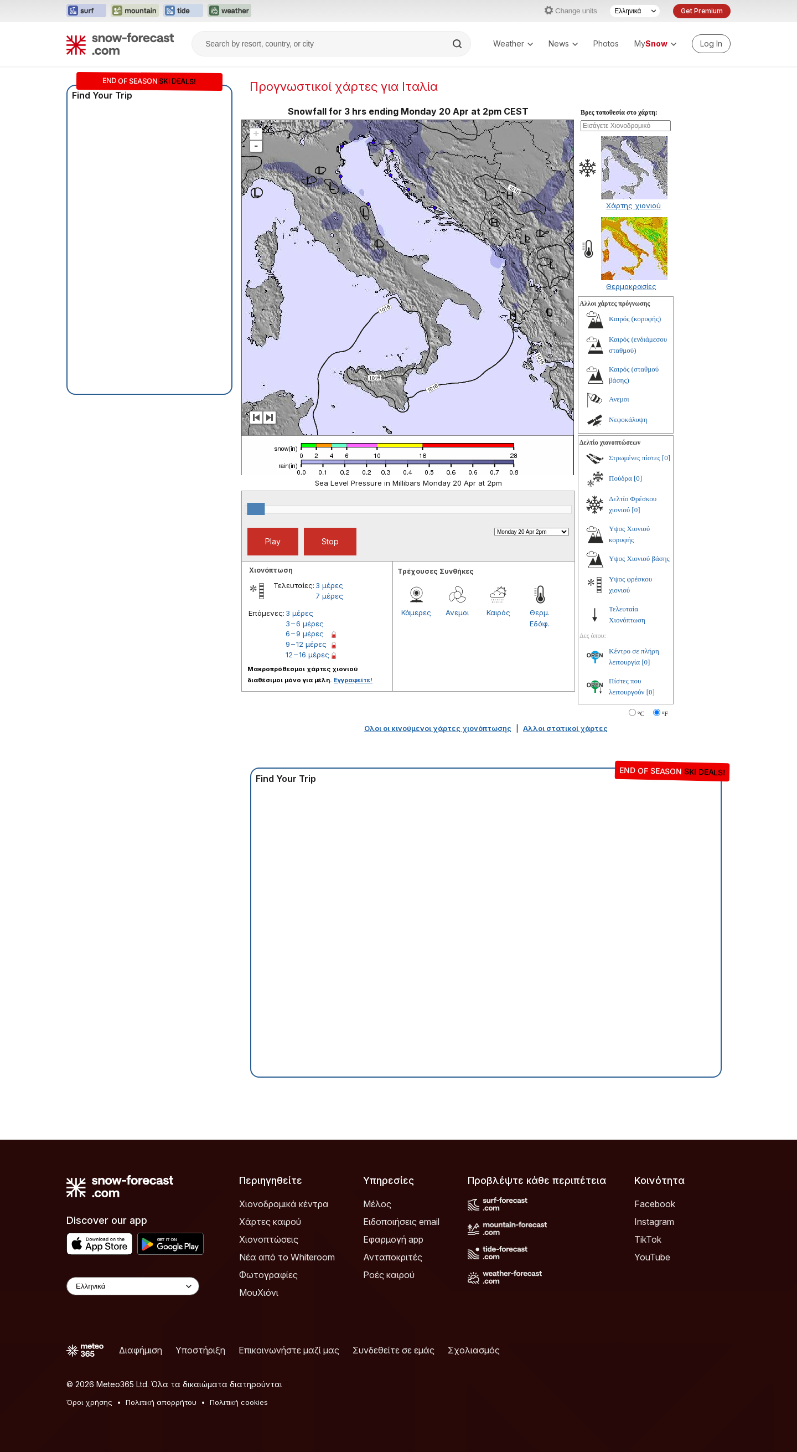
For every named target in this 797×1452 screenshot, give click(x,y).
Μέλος (377, 1203)
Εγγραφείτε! (353, 680)
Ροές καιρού (389, 1274)
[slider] (256, 509)
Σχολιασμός (474, 1350)
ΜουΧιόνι (258, 1292)
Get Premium (702, 11)
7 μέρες (329, 595)
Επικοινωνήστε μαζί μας (289, 1350)
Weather (513, 43)
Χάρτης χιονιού (633, 205)
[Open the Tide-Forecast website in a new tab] (183, 11)
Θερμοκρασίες (631, 286)
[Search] (458, 44)
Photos (606, 43)
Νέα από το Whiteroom (287, 1257)
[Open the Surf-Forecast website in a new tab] (86, 11)
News (563, 43)
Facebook (654, 1203)
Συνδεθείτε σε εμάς (393, 1350)
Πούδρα (620, 478)
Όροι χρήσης (89, 1402)
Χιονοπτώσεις (268, 1239)
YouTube (652, 1257)
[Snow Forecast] (120, 44)
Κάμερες (416, 612)
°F (665, 714)
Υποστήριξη (200, 1350)
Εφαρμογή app (393, 1239)
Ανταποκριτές (392, 1257)
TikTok (647, 1239)
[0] (666, 458)
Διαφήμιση (140, 1350)
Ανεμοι (457, 612)
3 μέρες (329, 585)
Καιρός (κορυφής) (635, 319)
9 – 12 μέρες (306, 644)
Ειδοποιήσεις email (401, 1221)
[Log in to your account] (711, 43)
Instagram (654, 1221)
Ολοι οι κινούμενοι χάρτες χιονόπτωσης (437, 728)
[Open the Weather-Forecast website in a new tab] (229, 11)
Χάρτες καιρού (270, 1221)
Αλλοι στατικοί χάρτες (565, 728)
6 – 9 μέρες (305, 633)
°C (641, 714)
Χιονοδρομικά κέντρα (284, 1203)
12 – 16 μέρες (307, 654)
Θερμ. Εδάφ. (540, 618)
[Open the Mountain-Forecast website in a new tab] (135, 11)
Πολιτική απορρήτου (161, 1402)
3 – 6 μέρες (305, 623)
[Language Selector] (635, 11)
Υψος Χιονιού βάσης (639, 558)
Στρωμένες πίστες (634, 458)
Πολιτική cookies (239, 1402)
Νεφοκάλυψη (628, 419)
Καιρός (498, 612)
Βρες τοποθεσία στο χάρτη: (619, 112)
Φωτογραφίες (268, 1274)
